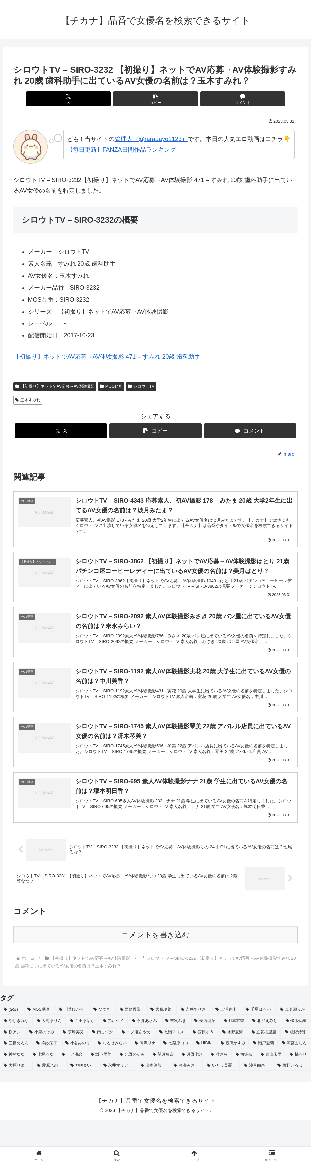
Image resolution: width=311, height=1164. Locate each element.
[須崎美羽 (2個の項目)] (74, 1076)
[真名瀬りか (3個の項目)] (293, 1054)
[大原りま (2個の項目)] (17, 1109)
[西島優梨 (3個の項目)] (131, 1054)
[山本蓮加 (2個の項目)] (154, 1109)
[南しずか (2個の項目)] (103, 1076)
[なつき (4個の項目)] (103, 1054)
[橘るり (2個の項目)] (298, 1098)
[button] (155, 98)
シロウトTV (141, 386)
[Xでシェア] (107, 98)
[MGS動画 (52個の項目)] (39, 1054)
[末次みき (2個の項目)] (176, 1065)
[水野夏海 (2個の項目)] (233, 1076)
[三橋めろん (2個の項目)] (16, 1087)
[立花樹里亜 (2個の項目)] (265, 1076)
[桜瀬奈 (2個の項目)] (244, 1098)
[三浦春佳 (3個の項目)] (226, 1054)
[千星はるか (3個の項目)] (259, 1054)
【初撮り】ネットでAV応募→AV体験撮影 (54, 386)
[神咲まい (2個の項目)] (83, 1109)
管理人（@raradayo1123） (151, 139)
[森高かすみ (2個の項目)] (233, 1087)
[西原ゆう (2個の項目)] (204, 1076)
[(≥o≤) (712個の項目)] (12, 1054)
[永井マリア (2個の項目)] (118, 1109)
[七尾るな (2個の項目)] (43, 1098)
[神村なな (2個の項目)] (14, 1098)
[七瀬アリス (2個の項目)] (172, 1076)
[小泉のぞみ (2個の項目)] (42, 1076)
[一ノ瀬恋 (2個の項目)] (72, 1098)
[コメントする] (203, 98)
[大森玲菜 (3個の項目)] (162, 1054)
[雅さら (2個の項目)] (219, 1098)
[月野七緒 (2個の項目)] (192, 1098)
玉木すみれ (27, 400)
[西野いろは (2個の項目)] (292, 1109)
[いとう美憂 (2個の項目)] (222, 1109)
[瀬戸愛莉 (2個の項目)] (263, 1087)
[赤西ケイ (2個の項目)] (114, 1065)
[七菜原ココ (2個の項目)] (176, 1087)
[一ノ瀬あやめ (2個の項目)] (137, 1076)
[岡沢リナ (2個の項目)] (145, 1087)
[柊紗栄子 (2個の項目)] (47, 1087)
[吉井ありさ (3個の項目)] (194, 1054)
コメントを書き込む (155, 978)
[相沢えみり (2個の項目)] (265, 1065)
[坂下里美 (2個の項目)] (101, 1098)
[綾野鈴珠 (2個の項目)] (296, 1076)
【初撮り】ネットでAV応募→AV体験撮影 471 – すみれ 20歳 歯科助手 (106, 356)
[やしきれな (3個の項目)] (17, 1065)
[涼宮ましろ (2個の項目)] (294, 1087)
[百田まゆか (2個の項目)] (83, 1065)
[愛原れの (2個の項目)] (50, 1109)
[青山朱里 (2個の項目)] (271, 1098)
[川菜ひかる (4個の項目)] (72, 1054)
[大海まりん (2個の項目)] (50, 1065)
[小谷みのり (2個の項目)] (77, 1087)
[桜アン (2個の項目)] (13, 1076)
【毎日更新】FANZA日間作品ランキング (121, 149)
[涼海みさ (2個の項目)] (187, 1109)
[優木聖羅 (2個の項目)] (297, 1065)
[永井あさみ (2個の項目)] (145, 1065)
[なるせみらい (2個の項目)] (112, 1087)
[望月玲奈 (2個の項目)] (163, 1098)
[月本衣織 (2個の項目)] (234, 1065)
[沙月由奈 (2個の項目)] (257, 1109)
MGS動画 (111, 386)
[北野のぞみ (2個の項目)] (132, 1098)
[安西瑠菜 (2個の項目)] (205, 1065)
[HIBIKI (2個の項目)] (204, 1087)
